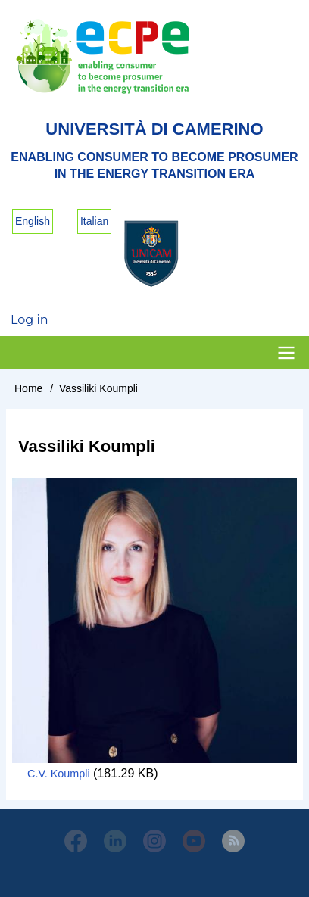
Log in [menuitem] (29, 320)
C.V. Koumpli (58, 774)
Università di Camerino (154, 129)
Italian (94, 221)
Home (28, 388)
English (32, 221)
